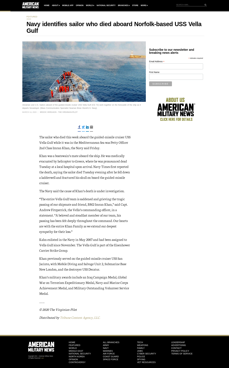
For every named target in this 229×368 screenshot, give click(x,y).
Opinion (79, 5)
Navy (106, 348)
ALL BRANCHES (111, 342)
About (55, 5)
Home (46, 5)
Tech (140, 342)
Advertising (178, 345)
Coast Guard (111, 356)
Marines (108, 351)
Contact (176, 348)
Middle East (76, 351)
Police (141, 356)
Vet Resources (146, 362)
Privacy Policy (180, 351)
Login (42, 358)
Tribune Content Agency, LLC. (81, 317)
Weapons (142, 345)
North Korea (77, 356)
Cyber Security (146, 353)
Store (135, 5)
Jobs (140, 351)
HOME (72, 342)
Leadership (178, 342)
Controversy (77, 362)
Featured (32, 17)
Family (141, 348)
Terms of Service (181, 353)
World (89, 5)
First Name (154, 72)
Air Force (109, 353)
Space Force (110, 359)
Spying (141, 359)
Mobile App (67, 5)
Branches (123, 5)
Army (106, 345)
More (143, 5)
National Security (106, 5)
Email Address (157, 61)
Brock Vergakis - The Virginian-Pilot (59, 112)
